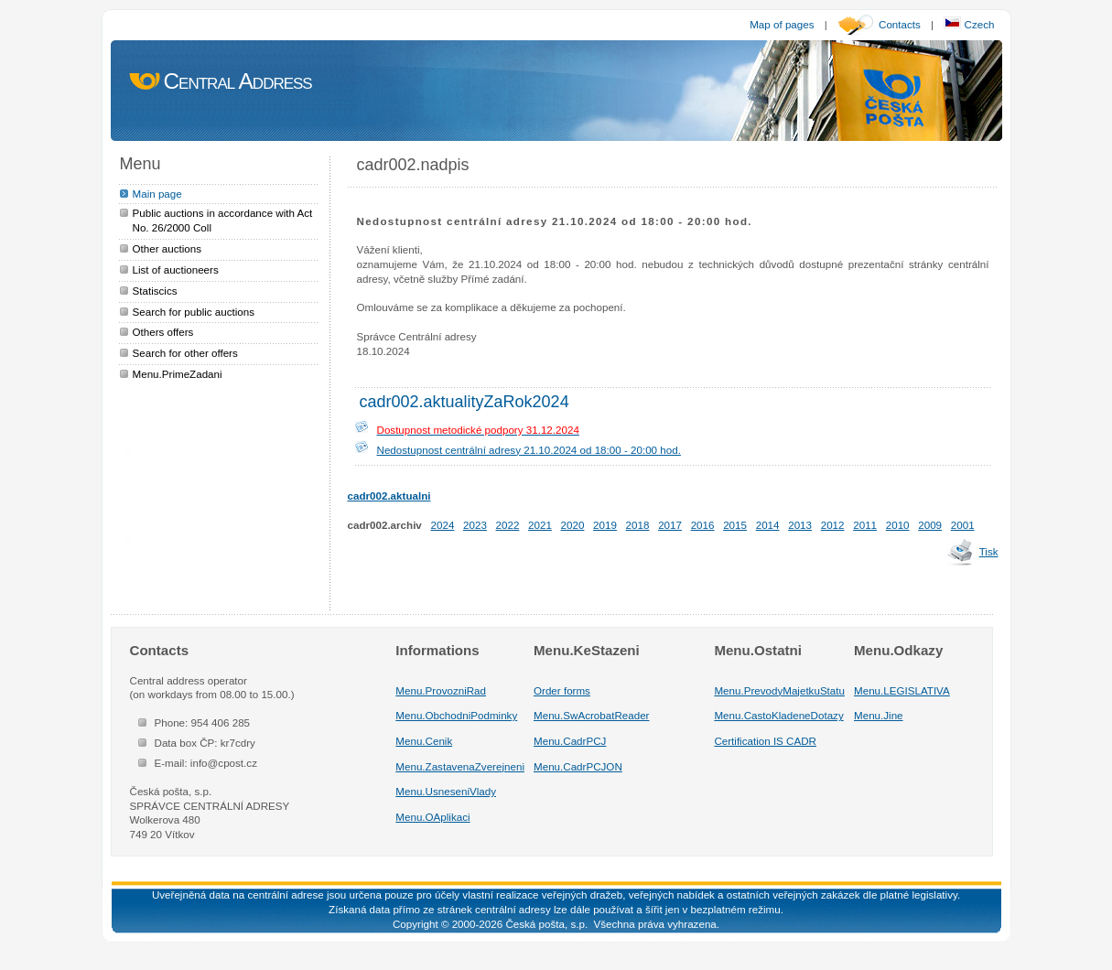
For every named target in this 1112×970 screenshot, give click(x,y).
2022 (508, 525)
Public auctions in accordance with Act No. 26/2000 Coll (223, 220)
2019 (605, 525)
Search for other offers (185, 353)
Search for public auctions (194, 312)
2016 (703, 525)
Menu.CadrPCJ (570, 741)
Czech (969, 24)
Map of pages (782, 24)
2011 (865, 525)
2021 (540, 525)
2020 (573, 525)
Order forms (562, 690)
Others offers (163, 332)
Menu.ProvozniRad (440, 690)
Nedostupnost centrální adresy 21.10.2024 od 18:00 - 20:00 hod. (529, 450)
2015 (735, 525)
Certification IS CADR (765, 741)
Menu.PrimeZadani (177, 374)
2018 (638, 525)
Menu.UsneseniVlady (445, 791)
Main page (157, 193)
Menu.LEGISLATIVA (902, 690)
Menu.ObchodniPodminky (456, 715)
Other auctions (167, 248)
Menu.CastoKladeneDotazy (778, 715)
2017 (670, 525)
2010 (898, 525)
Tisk (989, 551)
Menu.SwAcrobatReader (591, 715)
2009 (930, 525)
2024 (443, 525)
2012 (833, 525)
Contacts (900, 24)
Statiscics (155, 290)
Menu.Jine (878, 715)
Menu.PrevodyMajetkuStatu (779, 690)
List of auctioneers (176, 269)
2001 (963, 525)
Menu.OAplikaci (432, 817)
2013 (800, 525)
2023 (475, 525)
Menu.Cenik (423, 741)
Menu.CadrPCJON (578, 766)
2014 (768, 525)
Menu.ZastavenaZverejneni (459, 766)
